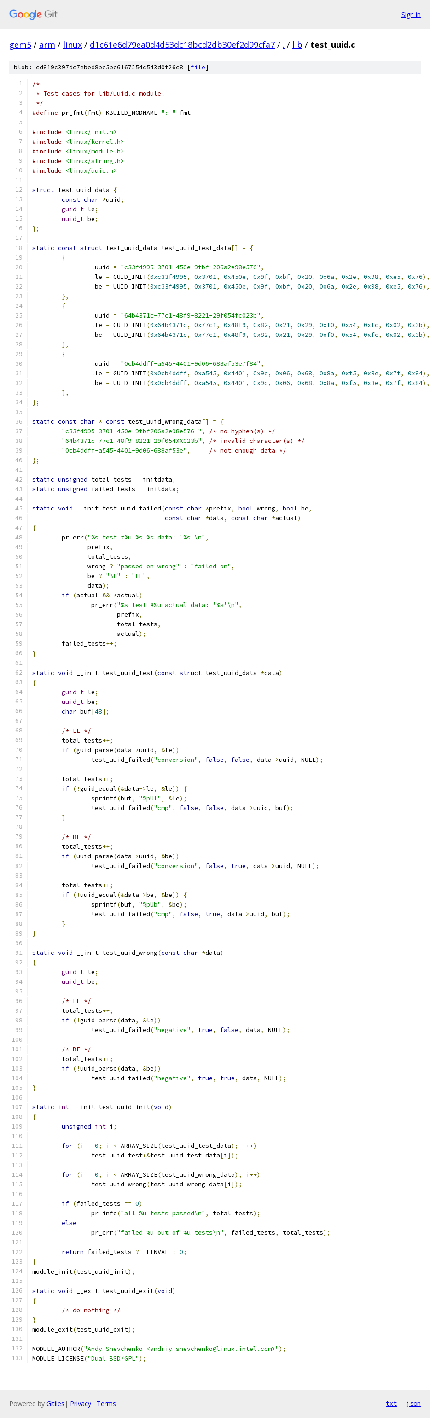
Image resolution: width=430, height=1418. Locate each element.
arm (47, 44)
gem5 (20, 44)
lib (297, 44)
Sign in (411, 14)
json (413, 1403)
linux (72, 44)
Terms (106, 1403)
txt (391, 1403)
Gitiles (55, 1403)
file (198, 67)
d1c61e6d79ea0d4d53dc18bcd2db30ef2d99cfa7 (182, 44)
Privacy (80, 1403)
